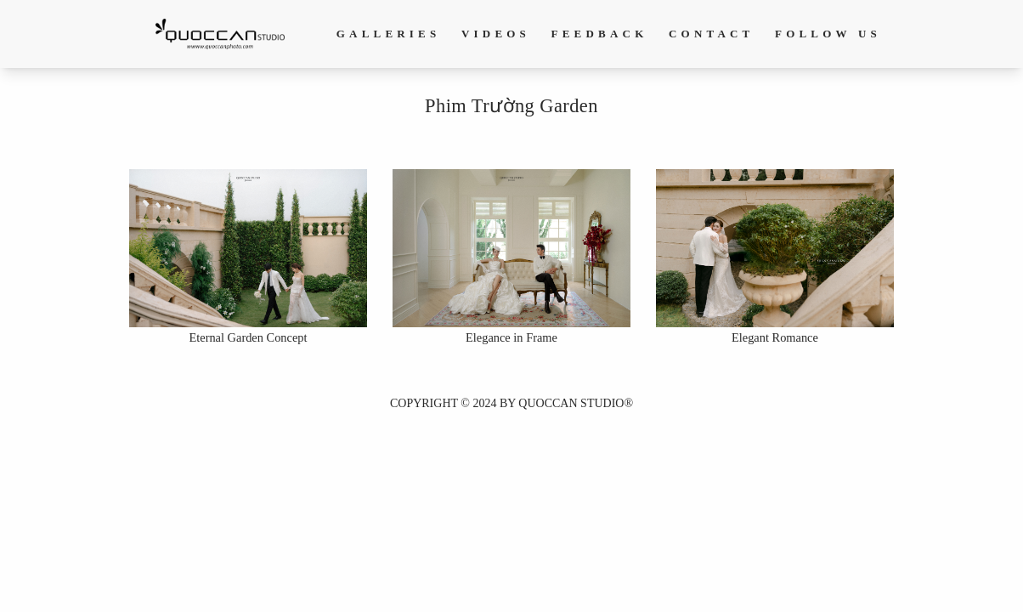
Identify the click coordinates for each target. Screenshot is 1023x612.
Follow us (828, 33)
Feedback (599, 33)
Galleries (388, 33)
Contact (711, 33)
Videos (495, 33)
